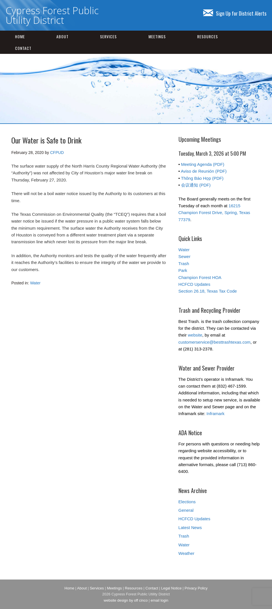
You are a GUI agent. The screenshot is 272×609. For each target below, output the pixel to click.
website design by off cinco (126, 600)
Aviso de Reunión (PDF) (203, 171)
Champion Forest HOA (200, 277)
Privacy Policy (196, 588)
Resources (207, 36)
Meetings (157, 36)
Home (20, 36)
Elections (187, 501)
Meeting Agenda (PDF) (202, 164)
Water (35, 283)
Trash (183, 263)
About (62, 36)
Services (108, 36)
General (186, 510)
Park (182, 270)
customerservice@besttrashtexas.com (214, 342)
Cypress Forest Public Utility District (52, 15)
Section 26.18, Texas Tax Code (207, 291)
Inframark (215, 413)
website (195, 335)
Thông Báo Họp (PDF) (202, 178)
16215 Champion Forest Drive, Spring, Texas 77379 (214, 212)
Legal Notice (171, 588)
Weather (186, 553)
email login (159, 600)
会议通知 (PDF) (196, 185)
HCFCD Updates (194, 284)
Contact (23, 48)
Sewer (184, 256)
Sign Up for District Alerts (234, 13)
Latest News (190, 527)
